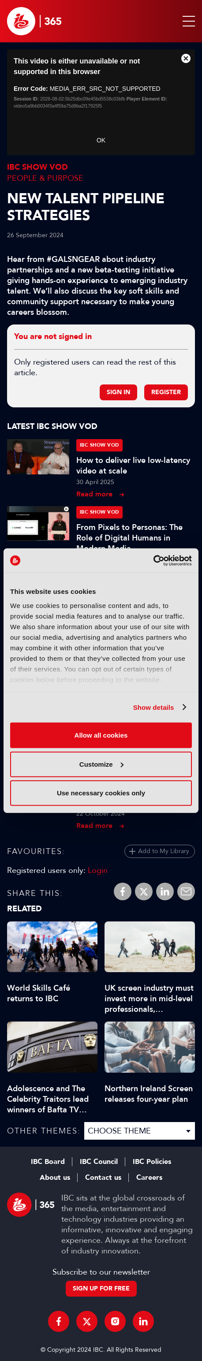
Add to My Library (163, 851)
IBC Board (48, 1162)
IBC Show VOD (37, 167)
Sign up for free (101, 1288)
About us (55, 1177)
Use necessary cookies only (101, 793)
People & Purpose (45, 178)
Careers (149, 1177)
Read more (94, 494)
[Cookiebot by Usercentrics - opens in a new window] (153, 560)
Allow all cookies (101, 735)
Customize (101, 764)
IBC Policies (152, 1162)
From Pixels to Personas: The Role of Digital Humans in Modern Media (129, 538)
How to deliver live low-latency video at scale (133, 465)
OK (101, 140)
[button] (187, 21)
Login (98, 870)
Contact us (103, 1177)
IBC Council (99, 1162)
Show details (153, 707)
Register (166, 392)
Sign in (118, 392)
